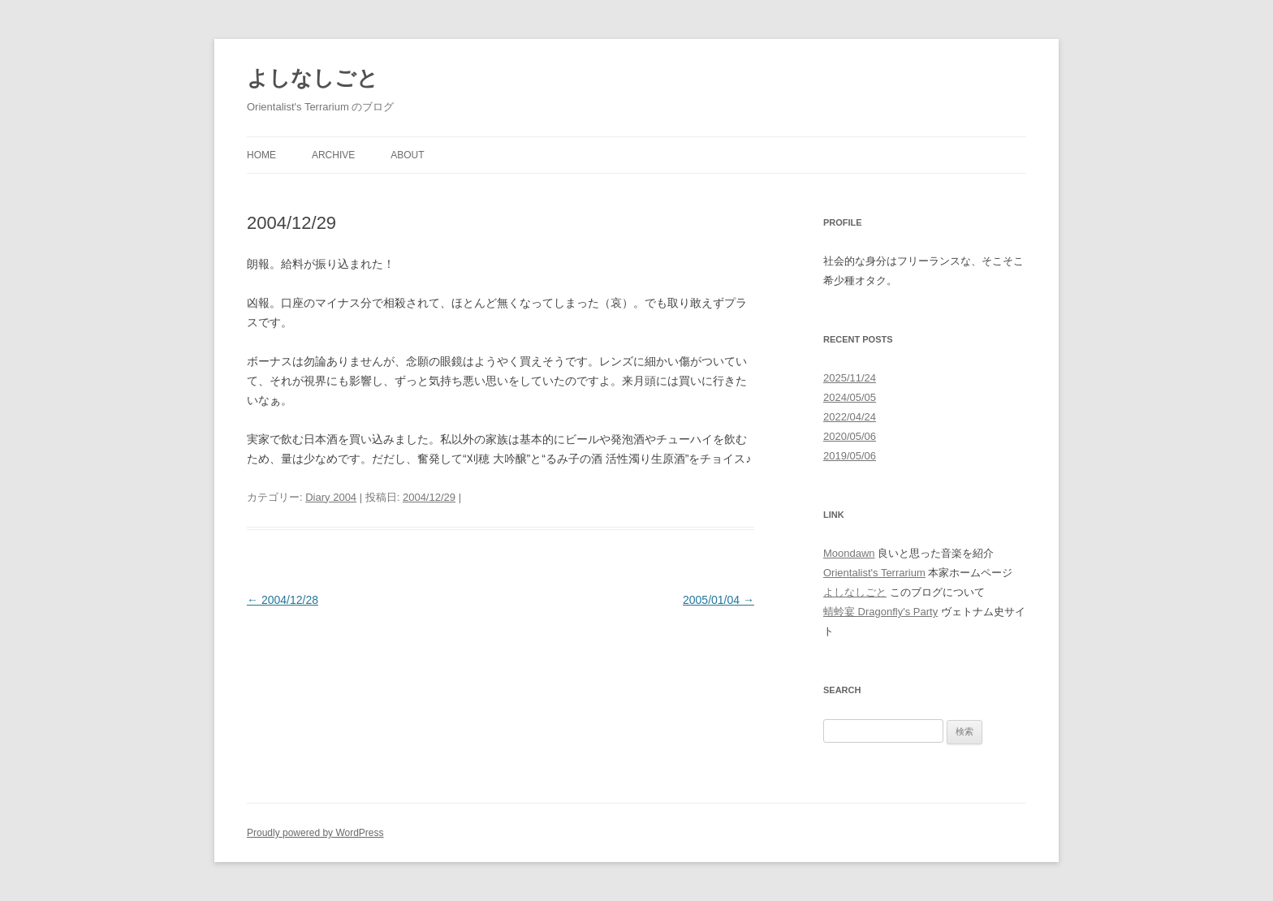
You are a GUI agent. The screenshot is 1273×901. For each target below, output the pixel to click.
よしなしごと (312, 78)
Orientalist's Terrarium (874, 573)
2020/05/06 (849, 436)
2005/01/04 (718, 599)
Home (261, 155)
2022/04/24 (849, 417)
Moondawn (849, 553)
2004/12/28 (282, 599)
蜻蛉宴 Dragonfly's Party (880, 612)
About (407, 155)
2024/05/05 (849, 397)
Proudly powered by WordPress (315, 832)
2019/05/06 (849, 456)
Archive (333, 155)
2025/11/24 (849, 378)
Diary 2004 (330, 497)
